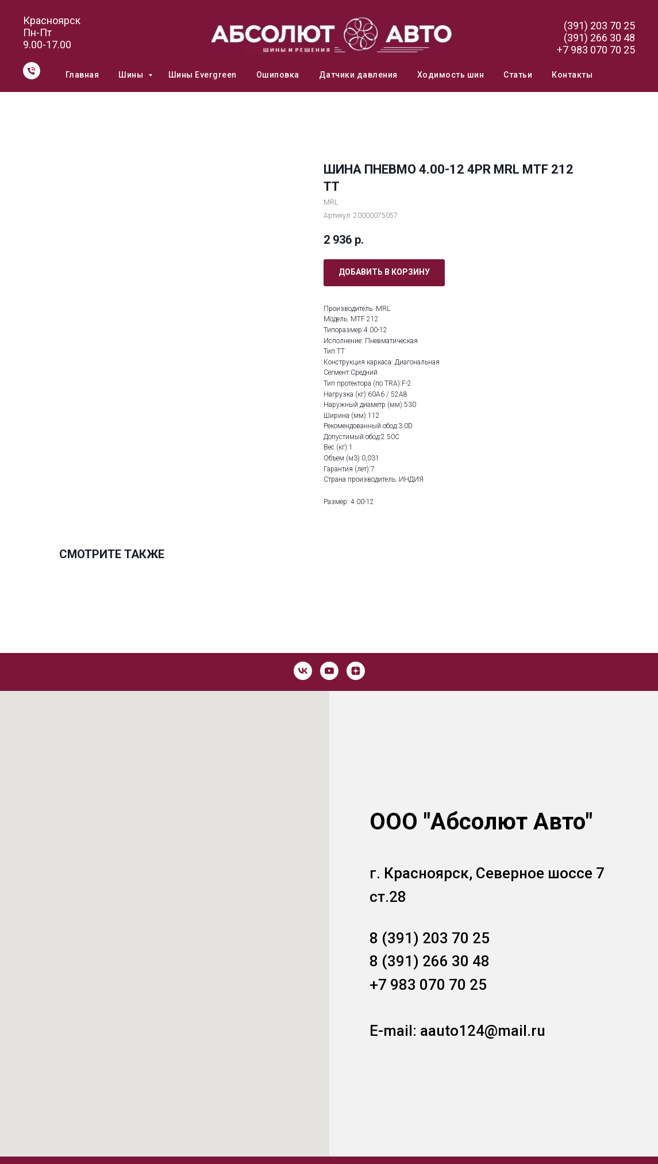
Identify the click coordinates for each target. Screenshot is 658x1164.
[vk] (303, 671)
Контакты (572, 74)
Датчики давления (358, 74)
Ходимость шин (450, 74)
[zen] (356, 671)
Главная (82, 74)
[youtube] (329, 671)
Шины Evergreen (202, 74)
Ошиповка (277, 74)
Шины (131, 74)
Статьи (517, 74)
